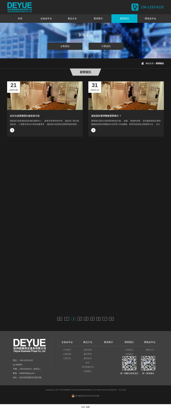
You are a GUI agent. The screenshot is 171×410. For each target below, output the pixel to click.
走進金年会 (46, 18)
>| (111, 319)
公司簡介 (67, 350)
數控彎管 (88, 354)
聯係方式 (150, 350)
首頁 (20, 18)
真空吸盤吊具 (88, 367)
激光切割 (88, 350)
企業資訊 (65, 46)
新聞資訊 (124, 18)
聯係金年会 (150, 18)
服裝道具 (88, 358)
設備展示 (88, 371)
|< (60, 319)
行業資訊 (106, 46)
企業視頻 (67, 354)
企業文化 (67, 358)
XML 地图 (85, 407)
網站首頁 (150, 63)
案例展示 (98, 18)
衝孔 (88, 362)
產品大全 (72, 18)
